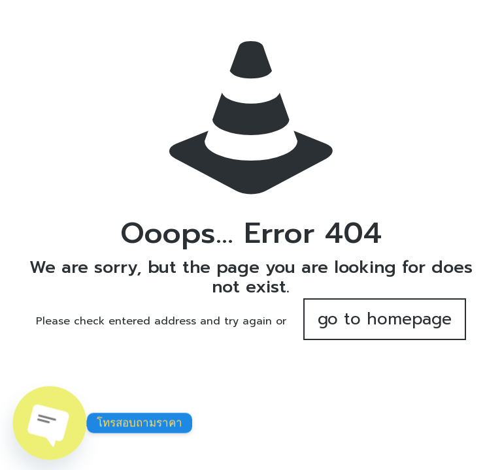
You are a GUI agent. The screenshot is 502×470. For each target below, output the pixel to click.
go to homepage (385, 319)
